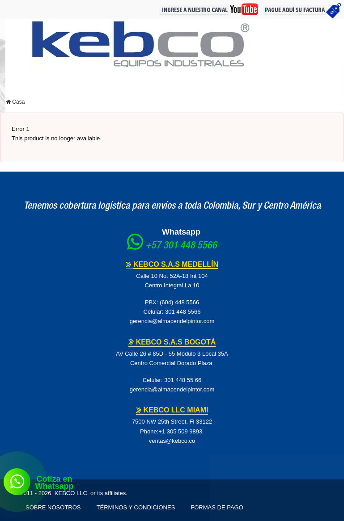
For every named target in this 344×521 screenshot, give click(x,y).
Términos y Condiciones (136, 507)
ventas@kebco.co (172, 440)
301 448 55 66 (182, 380)
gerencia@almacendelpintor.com (172, 321)
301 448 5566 (183, 311)
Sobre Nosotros (53, 507)
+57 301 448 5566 (181, 246)
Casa (15, 102)
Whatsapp (181, 231)
